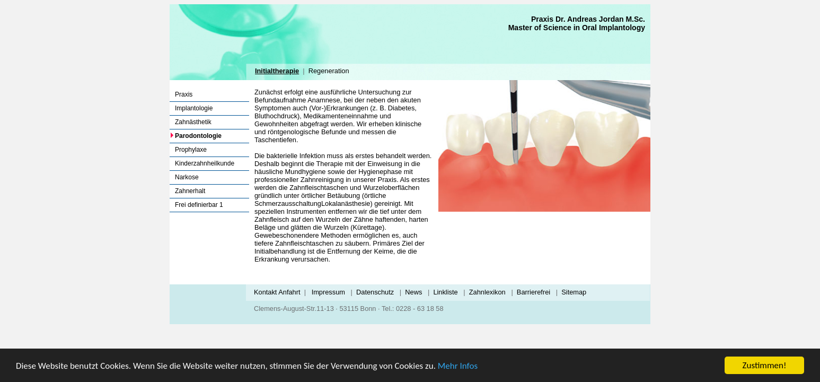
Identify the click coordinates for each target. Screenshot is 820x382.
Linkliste (445, 292)
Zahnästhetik (193, 122)
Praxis (183, 94)
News (413, 292)
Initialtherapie (277, 71)
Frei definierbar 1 (199, 205)
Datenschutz (375, 292)
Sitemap (573, 292)
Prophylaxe (191, 149)
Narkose (187, 177)
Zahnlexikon (487, 292)
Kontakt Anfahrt (277, 292)
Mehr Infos (458, 365)
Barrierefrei (533, 292)
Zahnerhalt (190, 191)
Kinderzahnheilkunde (204, 163)
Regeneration (328, 71)
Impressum (328, 292)
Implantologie (194, 108)
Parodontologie (198, 136)
